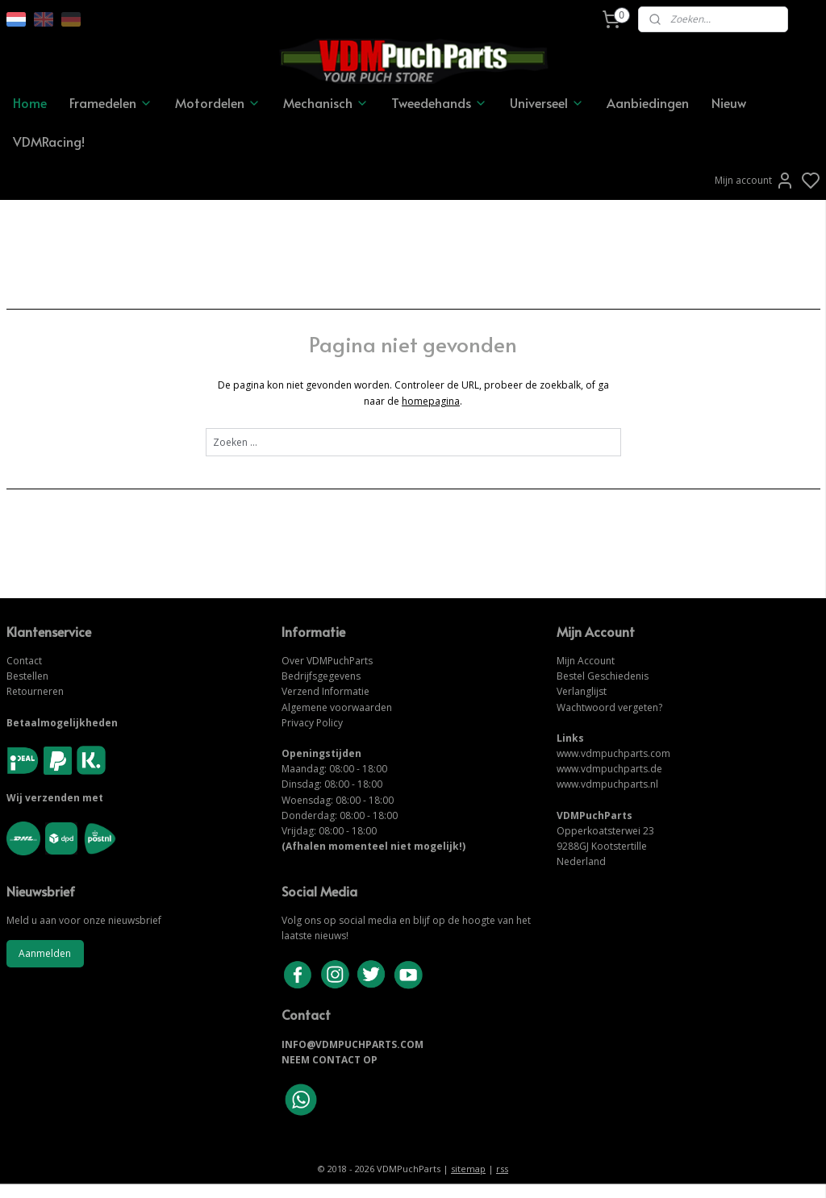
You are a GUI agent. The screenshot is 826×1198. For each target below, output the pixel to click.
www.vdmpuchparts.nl (607, 784)
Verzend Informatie (325, 691)
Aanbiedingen (648, 102)
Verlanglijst (582, 691)
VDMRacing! (49, 141)
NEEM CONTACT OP (330, 1060)
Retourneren (35, 691)
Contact (24, 661)
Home (30, 102)
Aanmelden (45, 953)
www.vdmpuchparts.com (613, 753)
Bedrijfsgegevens (321, 676)
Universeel (547, 102)
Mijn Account (586, 661)
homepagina (431, 400)
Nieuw (728, 102)
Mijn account (755, 180)
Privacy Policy (312, 723)
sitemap (468, 1169)
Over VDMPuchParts (327, 661)
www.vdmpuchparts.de (609, 769)
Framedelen (110, 102)
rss (502, 1169)
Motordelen (218, 102)
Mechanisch (326, 102)
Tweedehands (439, 102)
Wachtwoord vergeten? (609, 707)
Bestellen (27, 676)
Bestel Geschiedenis (603, 676)
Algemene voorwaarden (337, 707)
